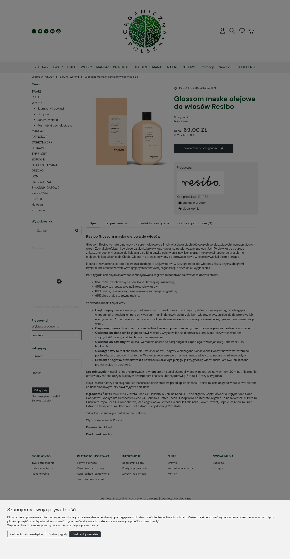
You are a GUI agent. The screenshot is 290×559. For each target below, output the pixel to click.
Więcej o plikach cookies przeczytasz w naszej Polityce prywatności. (53, 525)
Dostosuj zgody (57, 534)
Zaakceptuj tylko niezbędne (26, 534)
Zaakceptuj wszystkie (85, 534)
